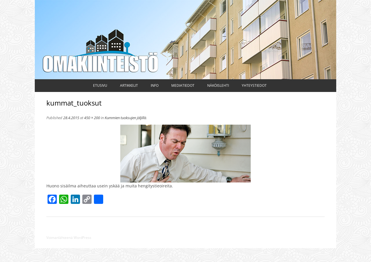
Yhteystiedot (254, 85)
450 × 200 (92, 117)
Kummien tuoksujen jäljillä (125, 117)
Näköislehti (218, 85)
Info (155, 85)
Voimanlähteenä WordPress (68, 237)
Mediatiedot (182, 85)
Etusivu (100, 85)
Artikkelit (129, 85)
